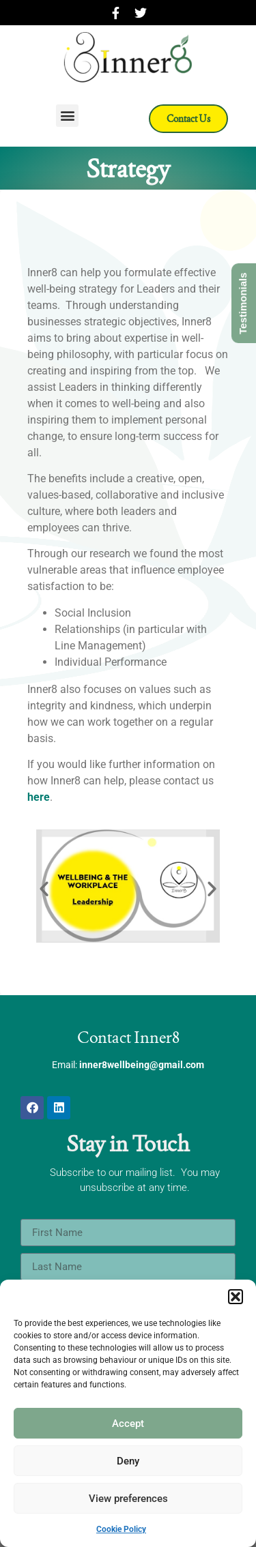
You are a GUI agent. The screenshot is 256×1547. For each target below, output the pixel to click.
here (38, 797)
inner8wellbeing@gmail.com (141, 1064)
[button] (235, 1296)
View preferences (128, 1498)
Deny (128, 1461)
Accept (128, 1423)
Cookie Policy (121, 1529)
